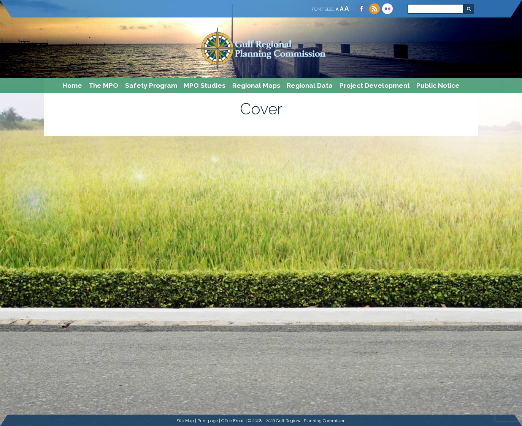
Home (72, 85)
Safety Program (151, 85)
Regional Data (310, 85)
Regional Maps (256, 85)
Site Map (185, 420)
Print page (207, 420)
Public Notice (438, 85)
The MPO (103, 85)
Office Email (232, 420)
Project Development (375, 85)
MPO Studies (204, 85)
